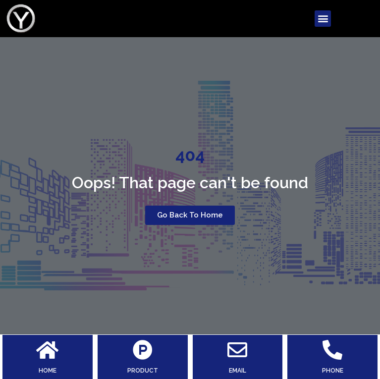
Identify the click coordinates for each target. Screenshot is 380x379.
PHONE (332, 370)
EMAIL (237, 370)
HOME (47, 370)
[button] (323, 18)
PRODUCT (142, 370)
